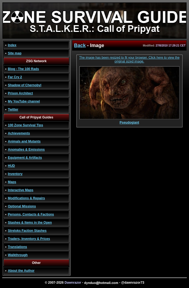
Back (80, 45)
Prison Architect (20, 93)
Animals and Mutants (24, 141)
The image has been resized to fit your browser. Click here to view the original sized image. (129, 59)
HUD (11, 166)
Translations (17, 247)
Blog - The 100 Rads (23, 69)
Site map (14, 53)
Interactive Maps (20, 190)
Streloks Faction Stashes (27, 231)
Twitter (13, 109)
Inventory (15, 174)
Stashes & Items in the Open (30, 222)
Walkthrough (18, 255)
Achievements (19, 133)
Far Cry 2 (15, 77)
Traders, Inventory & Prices (29, 239)
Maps (12, 182)
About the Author (21, 271)
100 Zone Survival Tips (25, 125)
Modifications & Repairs (26, 198)
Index (12, 45)
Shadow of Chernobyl (24, 85)
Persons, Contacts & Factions (31, 214)
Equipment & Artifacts (25, 158)
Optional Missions (22, 206)
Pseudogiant (129, 121)
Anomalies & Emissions (26, 149)
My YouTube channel (24, 101)
